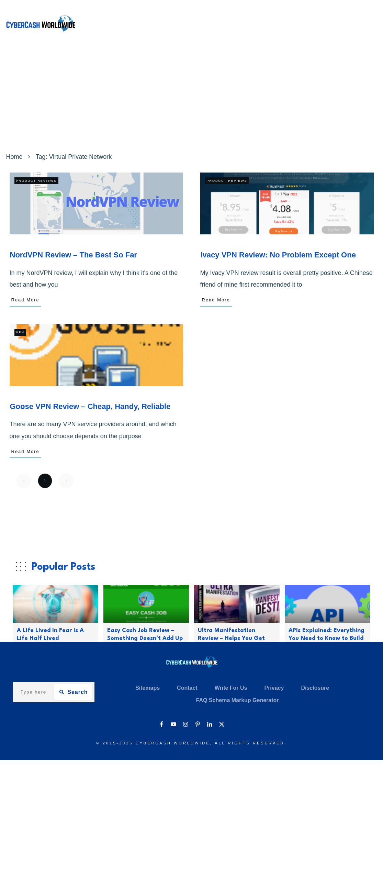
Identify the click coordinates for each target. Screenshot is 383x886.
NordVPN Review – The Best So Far (73, 255)
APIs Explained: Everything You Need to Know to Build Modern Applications (326, 639)
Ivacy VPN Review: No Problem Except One (278, 255)
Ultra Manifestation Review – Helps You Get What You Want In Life (231, 639)
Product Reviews (36, 180)
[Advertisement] (192, 99)
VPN (20, 332)
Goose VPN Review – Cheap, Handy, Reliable (90, 406)
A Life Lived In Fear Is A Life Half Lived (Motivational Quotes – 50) (55, 639)
